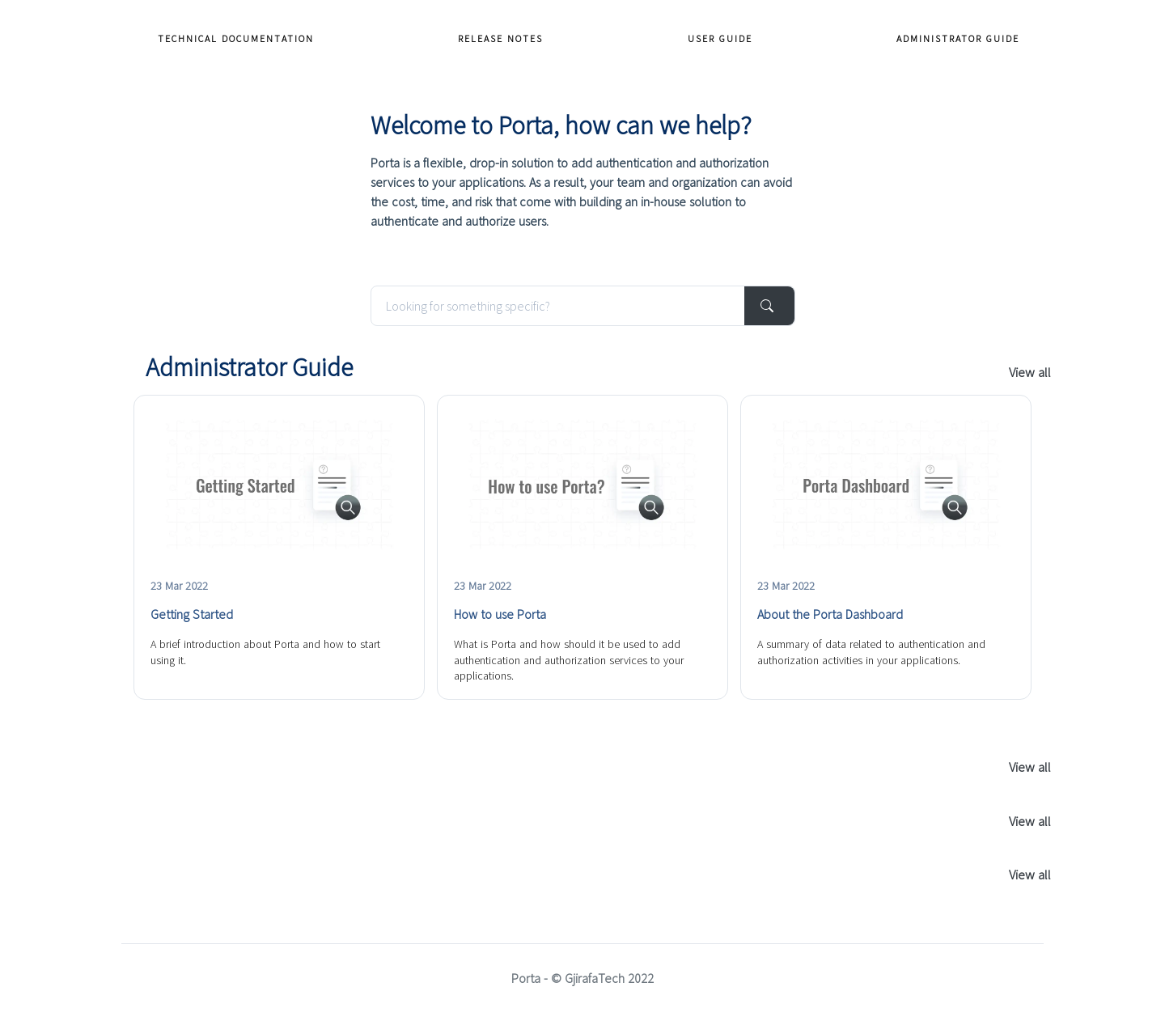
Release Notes (500, 38)
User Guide (720, 38)
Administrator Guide (957, 38)
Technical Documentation (236, 38)
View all (1030, 372)
